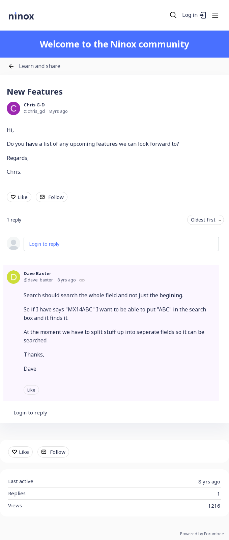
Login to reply (44, 244)
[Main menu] (215, 15)
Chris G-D (34, 105)
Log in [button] (190, 15)
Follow (56, 197)
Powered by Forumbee (202, 534)
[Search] (173, 15)
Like (23, 197)
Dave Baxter (37, 273)
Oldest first (203, 219)
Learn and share (39, 66)
